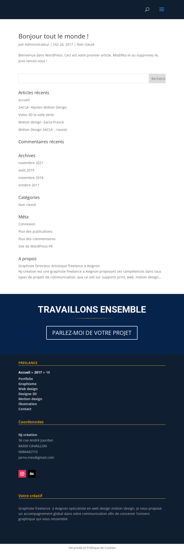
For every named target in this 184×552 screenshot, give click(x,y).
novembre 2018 (30, 177)
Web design (28, 388)
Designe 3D (27, 394)
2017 (38, 372)
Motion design (30, 399)
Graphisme (27, 383)
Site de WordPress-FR (35, 246)
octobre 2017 (28, 185)
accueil (24, 100)
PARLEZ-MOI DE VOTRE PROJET (92, 333)
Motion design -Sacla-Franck (41, 122)
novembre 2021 (30, 162)
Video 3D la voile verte (36, 114)
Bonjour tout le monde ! (53, 36)
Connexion (26, 224)
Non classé (85, 44)
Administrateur (37, 44)
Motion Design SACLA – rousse (42, 129)
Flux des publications (35, 231)
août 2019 (26, 170)
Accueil (24, 372)
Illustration (27, 404)
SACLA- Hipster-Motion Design (42, 107)
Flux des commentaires (37, 239)
